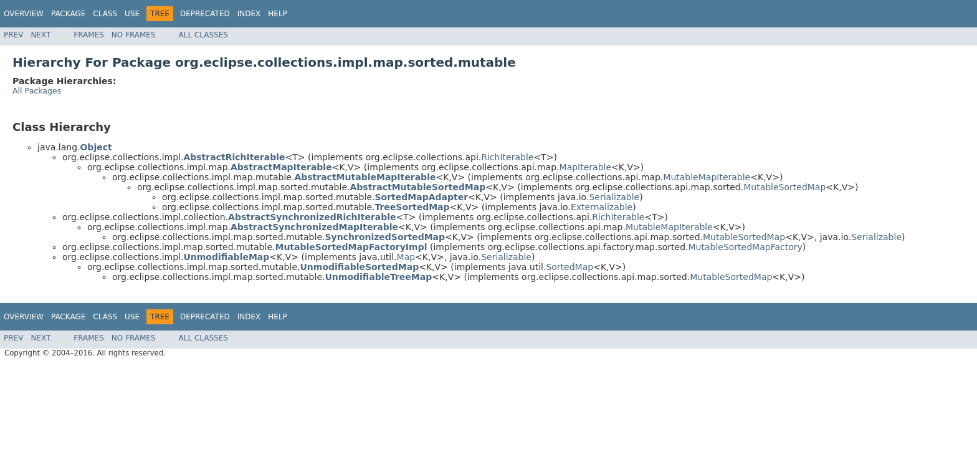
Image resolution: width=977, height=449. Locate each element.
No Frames (134, 35)
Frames (89, 35)
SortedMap (569, 267)
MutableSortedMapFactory (745, 247)
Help (277, 13)
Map (406, 257)
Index (249, 13)
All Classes (203, 35)
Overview (24, 13)
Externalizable (601, 207)
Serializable (614, 197)
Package (68, 13)
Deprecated (205, 13)
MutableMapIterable (706, 177)
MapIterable (586, 167)
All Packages (36, 90)
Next (40, 35)
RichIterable (507, 157)
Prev (13, 35)
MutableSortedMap (784, 187)
